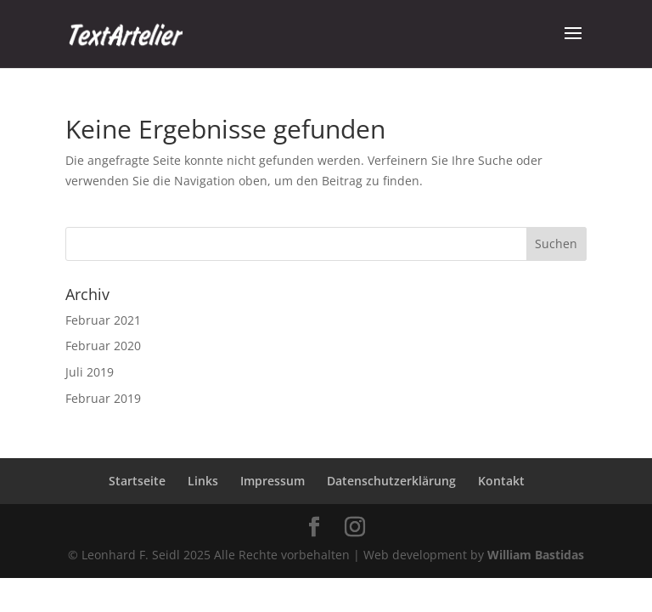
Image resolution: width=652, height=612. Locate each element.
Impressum (272, 481)
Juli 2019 (89, 372)
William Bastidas (535, 555)
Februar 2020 (103, 345)
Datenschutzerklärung (391, 481)
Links (203, 481)
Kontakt (501, 481)
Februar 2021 (103, 320)
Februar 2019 (103, 398)
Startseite (137, 481)
